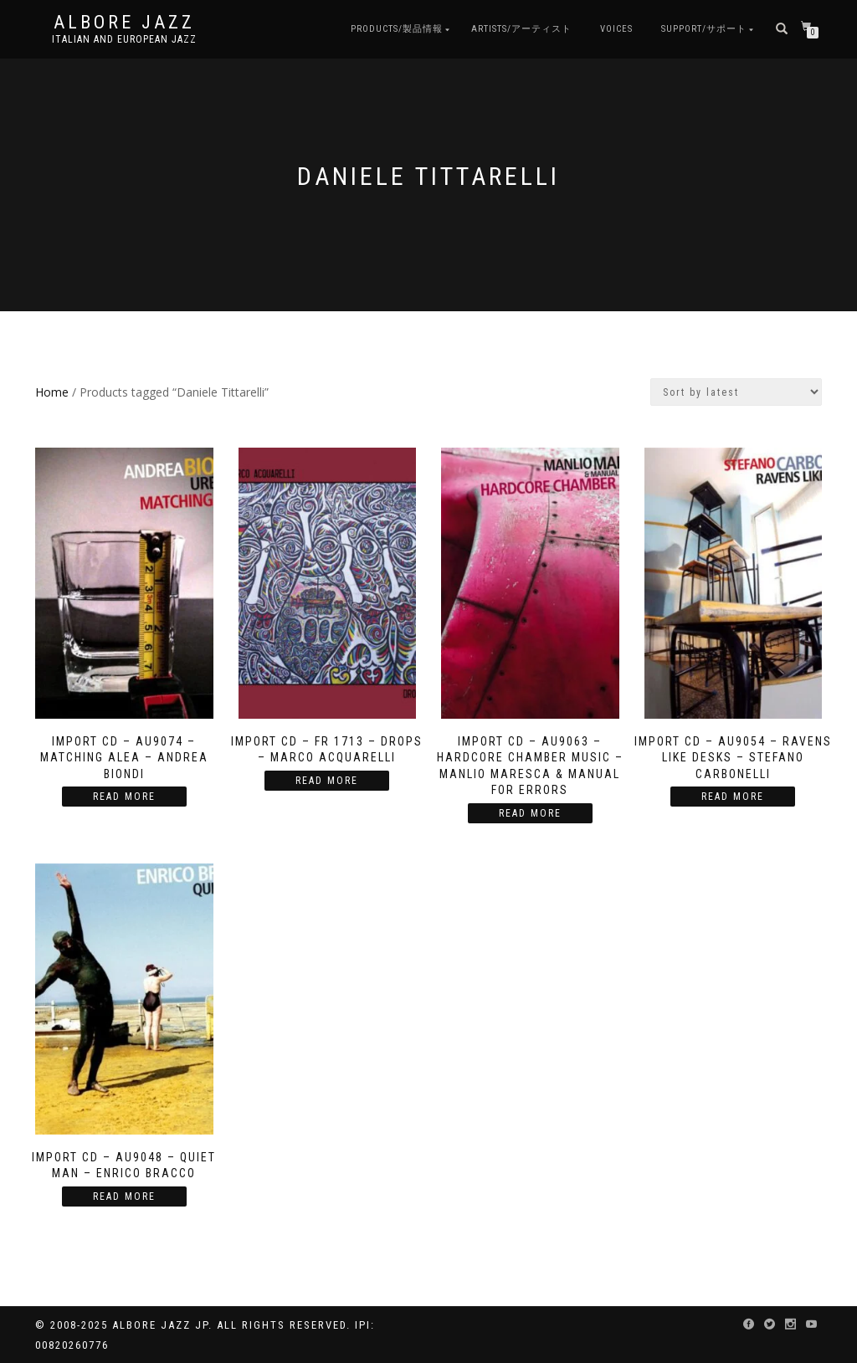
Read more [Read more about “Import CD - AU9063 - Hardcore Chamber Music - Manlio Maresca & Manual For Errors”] (530, 813)
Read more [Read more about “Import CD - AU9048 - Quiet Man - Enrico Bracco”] (124, 1196)
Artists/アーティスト (521, 28)
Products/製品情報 (397, 28)
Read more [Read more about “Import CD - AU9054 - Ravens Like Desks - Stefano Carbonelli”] (732, 796)
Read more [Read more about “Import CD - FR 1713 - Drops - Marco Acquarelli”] (326, 781)
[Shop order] (736, 392)
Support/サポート (704, 28)
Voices (616, 28)
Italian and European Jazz (124, 39)
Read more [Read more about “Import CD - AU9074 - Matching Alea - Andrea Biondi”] (124, 796)
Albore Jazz (124, 23)
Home (52, 392)
